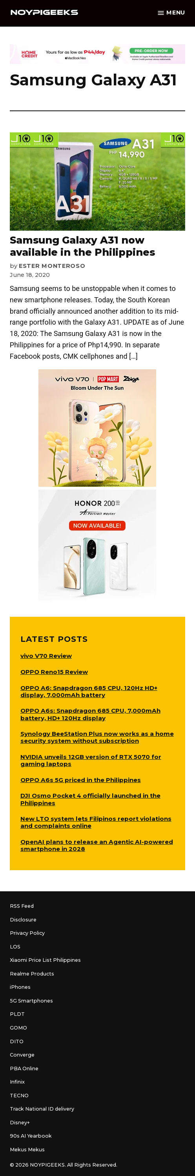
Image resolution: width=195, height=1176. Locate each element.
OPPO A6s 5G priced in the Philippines (80, 780)
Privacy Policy (27, 933)
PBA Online (24, 1068)
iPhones (20, 987)
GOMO (18, 1028)
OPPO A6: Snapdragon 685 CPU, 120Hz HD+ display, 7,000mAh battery (88, 691)
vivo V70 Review (46, 655)
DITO (17, 1041)
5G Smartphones (31, 1001)
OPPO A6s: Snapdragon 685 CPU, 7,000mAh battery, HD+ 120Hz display (90, 714)
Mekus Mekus (27, 1150)
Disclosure (23, 920)
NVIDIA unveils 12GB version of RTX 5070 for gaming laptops (90, 760)
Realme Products (32, 974)
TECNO (19, 1095)
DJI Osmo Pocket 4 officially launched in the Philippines (90, 799)
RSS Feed (22, 906)
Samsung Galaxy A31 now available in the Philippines (82, 246)
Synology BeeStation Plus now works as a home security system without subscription (97, 737)
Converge (22, 1055)
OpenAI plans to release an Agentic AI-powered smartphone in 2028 (96, 845)
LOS (15, 947)
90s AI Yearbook (31, 1136)
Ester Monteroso (52, 265)
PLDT (17, 1014)
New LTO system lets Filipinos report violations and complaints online (95, 822)
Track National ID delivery (42, 1109)
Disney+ (20, 1122)
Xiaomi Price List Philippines (45, 960)
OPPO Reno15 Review (54, 672)
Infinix (17, 1082)
